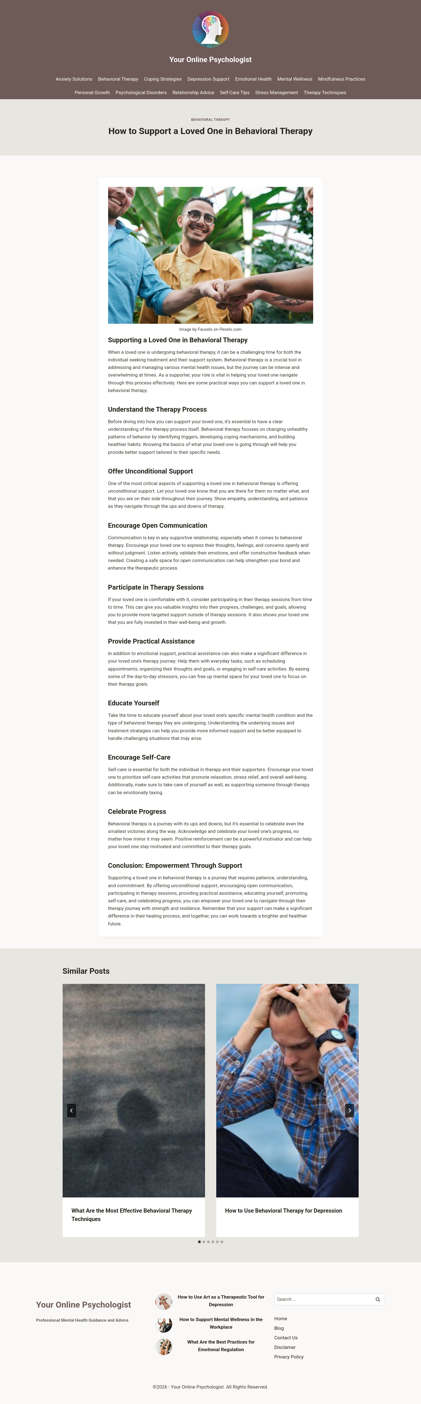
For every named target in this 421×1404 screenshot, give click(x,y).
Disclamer (285, 1347)
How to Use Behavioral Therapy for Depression (283, 1210)
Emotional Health (253, 79)
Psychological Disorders (141, 92)
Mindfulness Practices (341, 79)
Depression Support (208, 79)
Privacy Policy (289, 1357)
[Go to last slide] (71, 1110)
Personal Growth (92, 92)
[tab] (199, 1241)
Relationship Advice (193, 92)
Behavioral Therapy (118, 79)
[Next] (349, 1110)
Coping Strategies (163, 79)
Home (280, 1318)
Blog (279, 1328)
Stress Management (276, 92)
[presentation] (134, 1091)
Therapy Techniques (325, 92)
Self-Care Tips (234, 92)
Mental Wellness (294, 79)
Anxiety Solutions (74, 79)
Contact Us (286, 1337)
